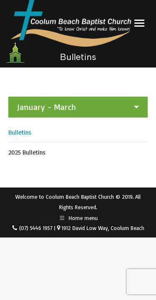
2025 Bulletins (26, 152)
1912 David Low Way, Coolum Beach (102, 228)
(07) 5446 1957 (34, 228)
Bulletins (19, 132)
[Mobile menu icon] (139, 23)
